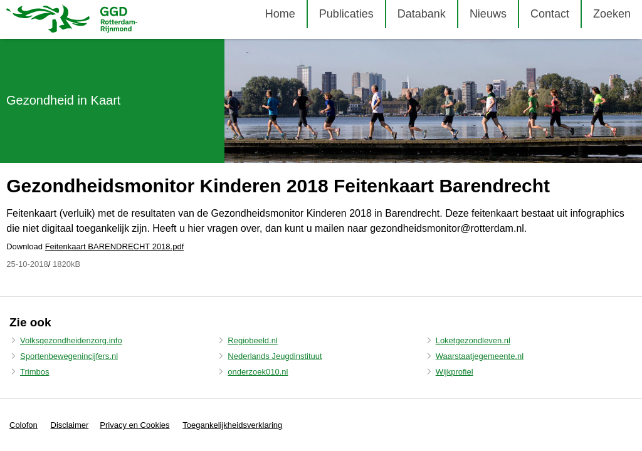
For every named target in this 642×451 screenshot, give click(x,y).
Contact (549, 14)
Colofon (23, 425)
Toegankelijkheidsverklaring (232, 425)
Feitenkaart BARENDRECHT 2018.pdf (114, 246)
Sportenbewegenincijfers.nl (69, 356)
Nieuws (488, 14)
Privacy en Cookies (134, 425)
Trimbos (34, 371)
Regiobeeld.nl (253, 340)
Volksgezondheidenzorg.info (71, 340)
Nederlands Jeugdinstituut (275, 356)
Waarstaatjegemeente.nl (480, 356)
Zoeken (612, 14)
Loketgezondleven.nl (473, 340)
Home (280, 14)
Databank (421, 14)
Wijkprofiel (454, 371)
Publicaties (346, 14)
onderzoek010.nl (258, 371)
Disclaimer (70, 425)
